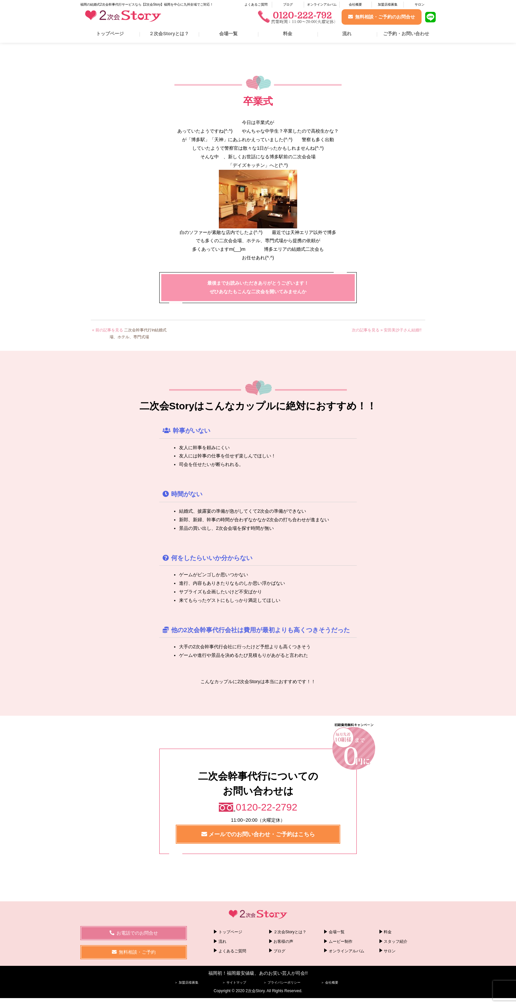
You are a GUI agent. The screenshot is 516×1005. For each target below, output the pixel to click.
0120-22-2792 (266, 807)
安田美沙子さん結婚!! (403, 330)
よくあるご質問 (256, 4)
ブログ (288, 4)
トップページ (110, 33)
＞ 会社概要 (329, 982)
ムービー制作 (340, 941)
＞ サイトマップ (234, 982)
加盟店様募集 (388, 4)
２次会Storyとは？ (169, 33)
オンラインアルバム (322, 4)
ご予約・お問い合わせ (406, 33)
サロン (420, 4)
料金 (287, 33)
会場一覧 (228, 33)
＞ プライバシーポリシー (281, 982)
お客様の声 (283, 941)
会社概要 (355, 4)
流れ (346, 33)
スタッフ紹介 (395, 941)
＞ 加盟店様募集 (186, 982)
